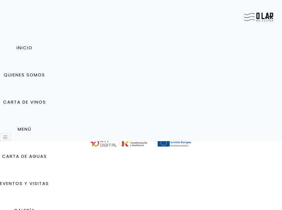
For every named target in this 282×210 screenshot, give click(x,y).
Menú (24, 129)
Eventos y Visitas (24, 183)
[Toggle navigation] (5, 137)
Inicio (25, 48)
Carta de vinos (24, 102)
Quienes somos (24, 75)
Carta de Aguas (24, 156)
